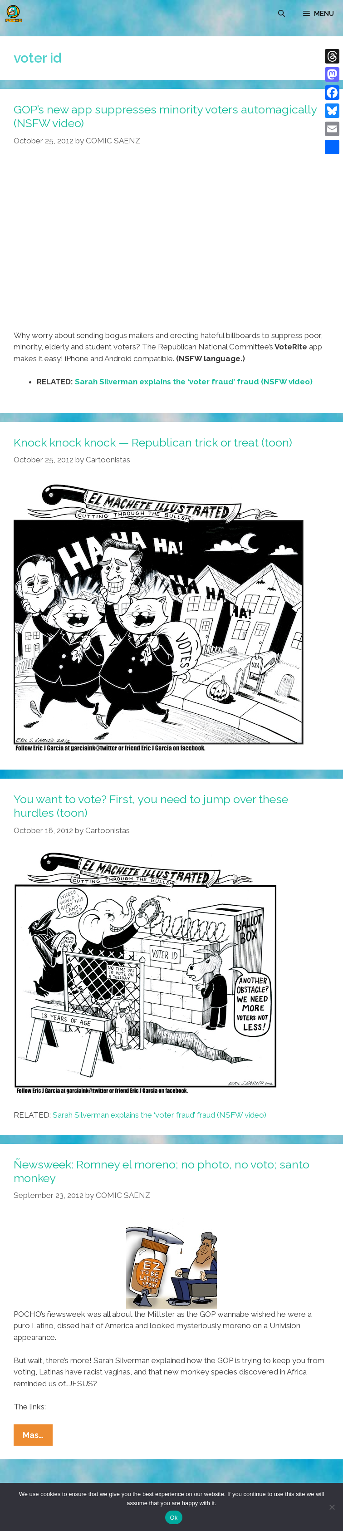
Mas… (38, 1437)
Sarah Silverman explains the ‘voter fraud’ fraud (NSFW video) (194, 381)
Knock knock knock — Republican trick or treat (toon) (153, 442)
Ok (173, 1517)
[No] (331, 1506)
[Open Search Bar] (281, 13)
